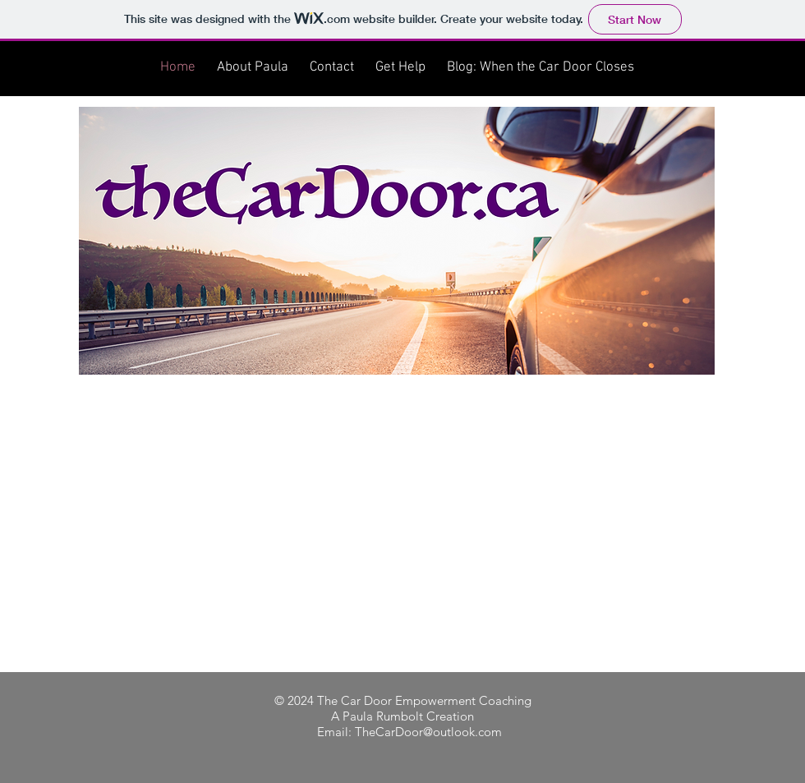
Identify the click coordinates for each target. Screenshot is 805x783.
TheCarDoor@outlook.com (428, 731)
